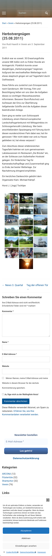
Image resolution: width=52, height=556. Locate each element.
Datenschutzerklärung (28, 552)
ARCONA (6, 478)
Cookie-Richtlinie (12, 552)
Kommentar (8, 311)
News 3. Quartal (12, 285)
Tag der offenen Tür (37, 287)
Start (4, 23)
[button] (47, 500)
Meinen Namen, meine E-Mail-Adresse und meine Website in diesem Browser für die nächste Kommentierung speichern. (25, 387)
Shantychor (7, 485)
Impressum (41, 552)
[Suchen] (31, 13)
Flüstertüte (7, 482)
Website (5, 371)
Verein (11, 23)
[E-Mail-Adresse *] (26, 446)
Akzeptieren (26, 530)
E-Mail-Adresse (9, 358)
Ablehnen (26, 538)
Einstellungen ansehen (26, 546)
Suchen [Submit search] (46, 13)
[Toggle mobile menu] (4, 13)
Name (5, 346)
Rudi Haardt (12, 44)
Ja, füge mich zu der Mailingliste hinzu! (20, 399)
